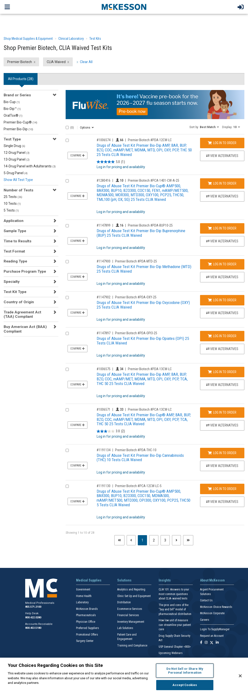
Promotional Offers (87, 634)
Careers (204, 619)
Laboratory (82, 602)
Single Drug (14, 146)
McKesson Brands (87, 609)
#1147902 (103, 297)
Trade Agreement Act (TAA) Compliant (22, 314)
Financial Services (128, 615)
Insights (165, 580)
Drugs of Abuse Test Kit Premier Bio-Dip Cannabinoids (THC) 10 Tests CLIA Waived (140, 457)
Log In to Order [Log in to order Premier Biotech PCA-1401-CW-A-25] (222, 183)
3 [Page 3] (165, 540)
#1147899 (103, 225)
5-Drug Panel (16, 173)
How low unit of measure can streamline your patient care (175, 625)
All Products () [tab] (20, 79)
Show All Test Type (18, 180)
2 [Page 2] (154, 540)
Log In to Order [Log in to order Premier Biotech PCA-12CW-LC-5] (222, 489)
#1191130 (103, 486)
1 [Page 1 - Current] (144, 540)
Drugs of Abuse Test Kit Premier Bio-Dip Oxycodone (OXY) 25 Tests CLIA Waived (143, 305)
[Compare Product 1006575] (67, 369)
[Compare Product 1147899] (67, 225)
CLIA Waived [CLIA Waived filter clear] (56, 62)
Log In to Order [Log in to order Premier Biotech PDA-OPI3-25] (222, 336)
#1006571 (103, 409)
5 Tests (11, 210)
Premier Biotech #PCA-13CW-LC (150, 409)
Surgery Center (84, 641)
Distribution (124, 602)
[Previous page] (131, 540)
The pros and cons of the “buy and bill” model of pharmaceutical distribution (175, 609)
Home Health (84, 596)
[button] (204, 127)
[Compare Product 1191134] (67, 450)
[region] (124, 676)
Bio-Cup (12, 102)
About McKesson (212, 580)
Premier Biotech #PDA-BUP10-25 (150, 225)
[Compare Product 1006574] (67, 140)
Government (83, 589)
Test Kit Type (15, 292)
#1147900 (103, 261)
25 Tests (13, 197)
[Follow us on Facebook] (201, 642)
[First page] (119, 540)
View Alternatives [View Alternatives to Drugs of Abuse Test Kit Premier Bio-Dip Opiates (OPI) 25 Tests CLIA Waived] (222, 349)
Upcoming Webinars (171, 653)
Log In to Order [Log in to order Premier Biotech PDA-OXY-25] (222, 300)
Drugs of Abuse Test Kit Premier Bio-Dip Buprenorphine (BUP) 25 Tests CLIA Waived (141, 233)
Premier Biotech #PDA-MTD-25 (136, 261)
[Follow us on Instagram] (206, 642)
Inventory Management (130, 621)
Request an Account (212, 636)
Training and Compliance (132, 645)
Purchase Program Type (25, 271)
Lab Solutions (125, 628)
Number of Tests (18, 190)
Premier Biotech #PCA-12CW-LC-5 (138, 486)
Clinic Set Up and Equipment (134, 596)
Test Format (14, 251)
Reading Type (15, 261)
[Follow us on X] (211, 642)
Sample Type (15, 231)
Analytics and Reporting (131, 589)
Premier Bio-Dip (18, 129)
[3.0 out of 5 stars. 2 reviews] (111, 431)
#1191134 (103, 450)
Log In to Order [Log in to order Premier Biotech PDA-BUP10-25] (222, 228)
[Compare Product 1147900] (67, 261)
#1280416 (103, 180)
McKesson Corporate (212, 613)
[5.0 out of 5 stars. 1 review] (111, 161)
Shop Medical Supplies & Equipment (28, 39)
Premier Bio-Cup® (20, 122)
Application (13, 221)
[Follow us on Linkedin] (217, 642)
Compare (77, 155)
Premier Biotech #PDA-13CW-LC (150, 369)
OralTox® (13, 115)
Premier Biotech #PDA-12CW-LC (150, 140)
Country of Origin (19, 302)
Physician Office (85, 621)
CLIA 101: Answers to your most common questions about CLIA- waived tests (174, 594)
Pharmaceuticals (86, 615)
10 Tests (12, 203)
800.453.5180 (33, 628)
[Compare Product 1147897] (67, 333)
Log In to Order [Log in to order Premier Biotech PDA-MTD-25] (222, 264)
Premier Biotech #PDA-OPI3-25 (136, 333)
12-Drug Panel (17, 153)
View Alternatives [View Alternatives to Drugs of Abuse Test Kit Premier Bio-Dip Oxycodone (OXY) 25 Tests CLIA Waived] (222, 313)
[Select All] (67, 127)
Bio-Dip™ (12, 109)
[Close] (240, 675)
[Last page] (188, 540)
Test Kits (95, 39)
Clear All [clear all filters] (86, 62)
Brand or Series (17, 95)
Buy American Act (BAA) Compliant (25, 329)
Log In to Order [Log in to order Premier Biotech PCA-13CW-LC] (222, 412)
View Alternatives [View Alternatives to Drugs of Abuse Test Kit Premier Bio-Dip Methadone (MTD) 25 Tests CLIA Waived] (222, 277)
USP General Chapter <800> (175, 646)
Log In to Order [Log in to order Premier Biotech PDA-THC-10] (222, 453)
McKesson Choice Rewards (216, 607)
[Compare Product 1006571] (67, 409)
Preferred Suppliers (87, 628)
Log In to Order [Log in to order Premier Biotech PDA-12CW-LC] (222, 143)
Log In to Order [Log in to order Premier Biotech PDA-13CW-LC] (222, 372)
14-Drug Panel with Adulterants (30, 166)
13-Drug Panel (17, 159)
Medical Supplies (88, 580)
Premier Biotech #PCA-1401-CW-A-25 (153, 180)
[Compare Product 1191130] (67, 486)
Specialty (12, 281)
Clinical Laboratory (71, 39)
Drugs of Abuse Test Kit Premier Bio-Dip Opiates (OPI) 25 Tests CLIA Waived (143, 340)
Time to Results (17, 241)
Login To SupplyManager (215, 629)
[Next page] (176, 540)
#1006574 (103, 140)
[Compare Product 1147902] (67, 297)
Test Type (12, 139)
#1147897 (103, 333)
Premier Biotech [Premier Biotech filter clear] (19, 62)
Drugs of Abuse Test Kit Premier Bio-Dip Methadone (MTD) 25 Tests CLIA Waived (144, 269)
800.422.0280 (33, 617)
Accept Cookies (184, 685)
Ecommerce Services (129, 609)
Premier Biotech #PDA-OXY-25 (135, 297)
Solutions (124, 580)
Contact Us (206, 600)
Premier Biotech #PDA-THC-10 (135, 450)
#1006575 (103, 369)
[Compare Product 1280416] (67, 180)
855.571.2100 (33, 606)
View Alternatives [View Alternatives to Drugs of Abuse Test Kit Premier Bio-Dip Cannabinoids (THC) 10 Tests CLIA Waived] (222, 466)
